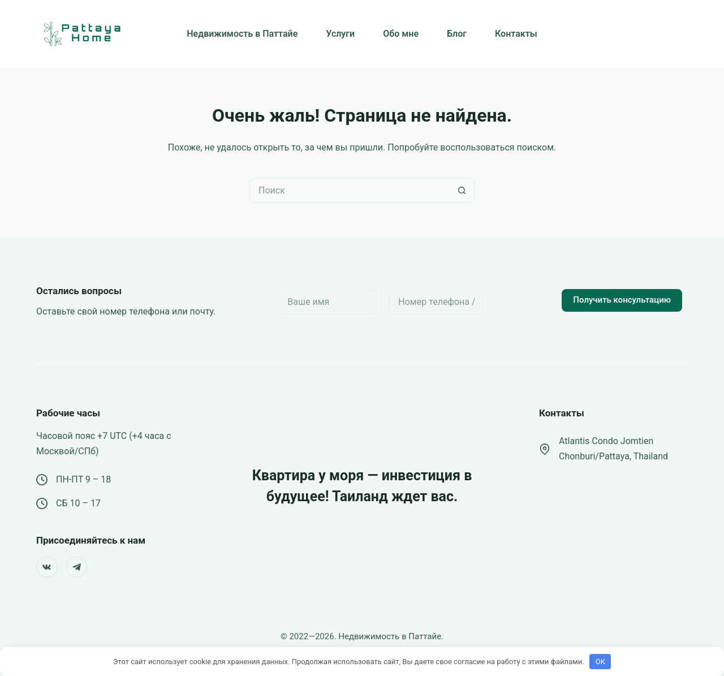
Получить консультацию (622, 300)
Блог (457, 33)
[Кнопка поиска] (462, 190)
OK (600, 661)
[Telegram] (77, 567)
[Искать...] (349, 190)
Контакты (516, 33)
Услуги (340, 33)
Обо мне (401, 33)
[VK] (47, 567)
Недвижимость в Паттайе (242, 33)
